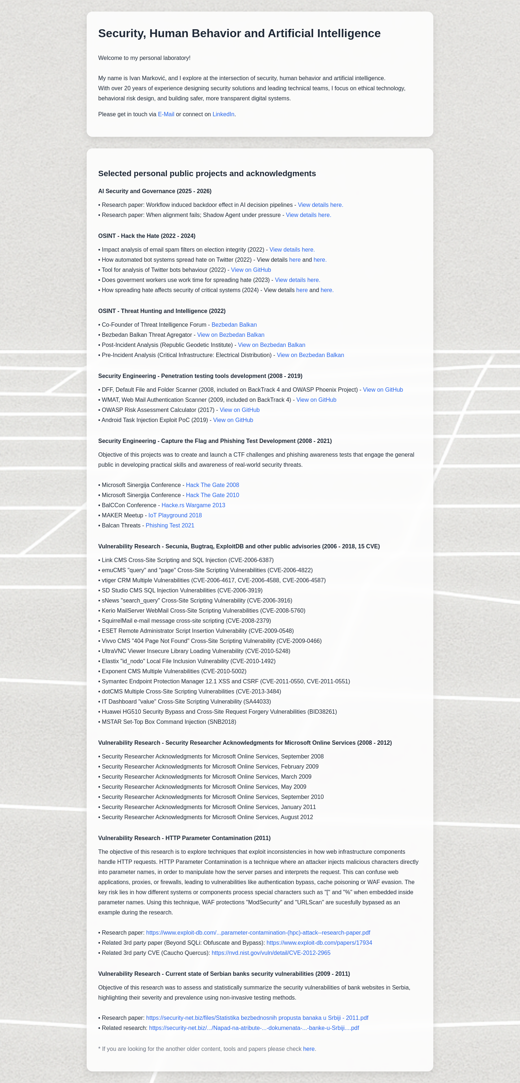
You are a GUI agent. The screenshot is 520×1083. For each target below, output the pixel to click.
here (295, 260)
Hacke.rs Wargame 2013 (193, 505)
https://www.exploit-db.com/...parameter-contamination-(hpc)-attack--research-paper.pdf (258, 933)
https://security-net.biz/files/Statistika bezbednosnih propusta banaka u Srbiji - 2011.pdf (257, 1018)
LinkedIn (224, 114)
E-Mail (166, 114)
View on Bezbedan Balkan (231, 335)
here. (319, 260)
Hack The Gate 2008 (212, 485)
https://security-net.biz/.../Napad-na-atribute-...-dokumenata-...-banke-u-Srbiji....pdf (254, 1028)
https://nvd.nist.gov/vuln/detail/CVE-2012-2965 (271, 953)
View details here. (320, 205)
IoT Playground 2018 (175, 515)
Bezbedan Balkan (234, 325)
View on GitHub (251, 270)
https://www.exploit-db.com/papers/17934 (319, 943)
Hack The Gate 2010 (212, 495)
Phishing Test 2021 (170, 525)
